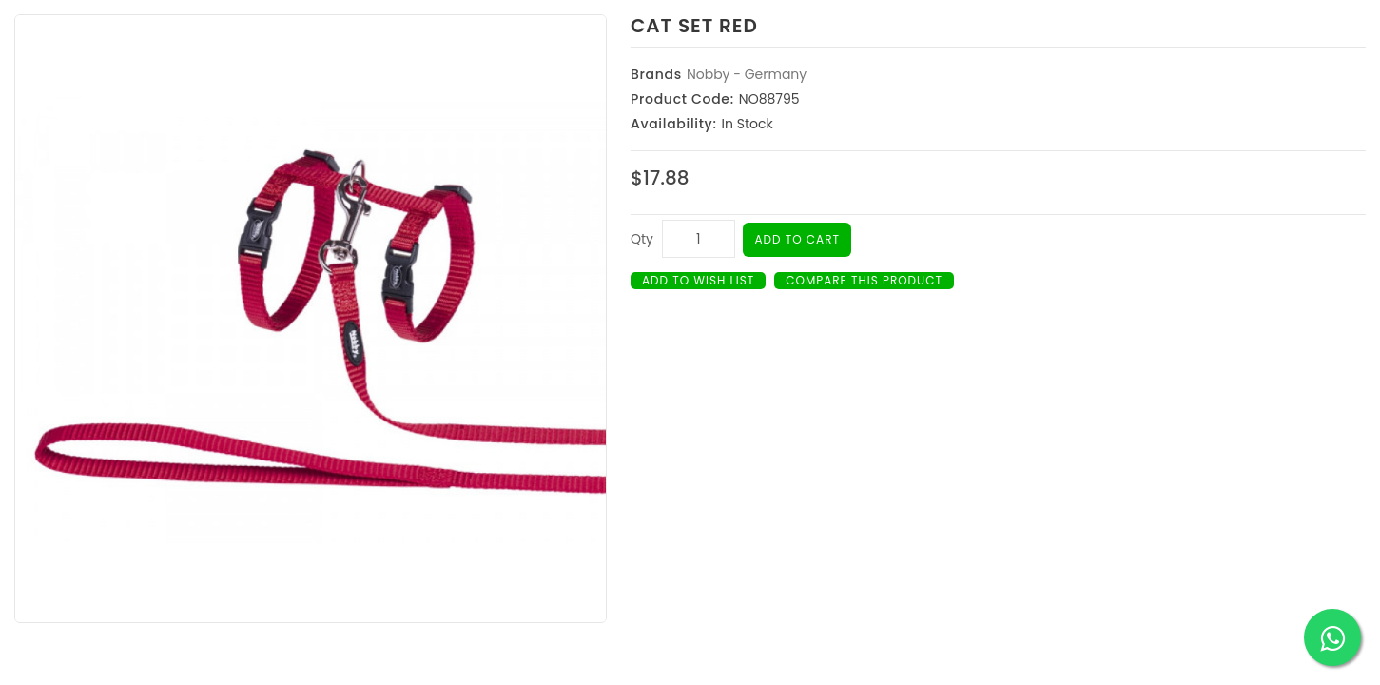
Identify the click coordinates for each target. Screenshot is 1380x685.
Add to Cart (797, 239)
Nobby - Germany (747, 74)
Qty (642, 238)
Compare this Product (864, 280)
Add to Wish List (698, 280)
